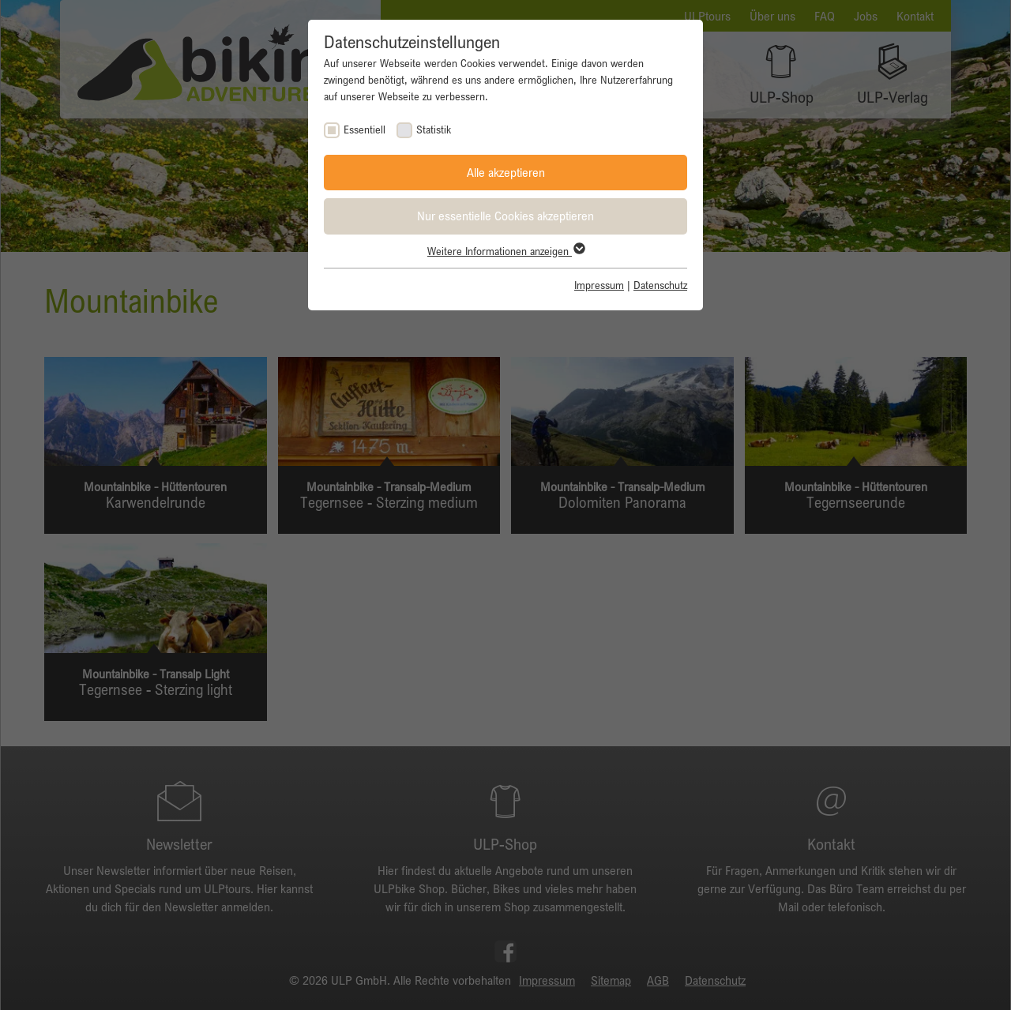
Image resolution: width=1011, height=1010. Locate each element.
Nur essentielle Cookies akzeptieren (505, 215)
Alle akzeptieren (506, 172)
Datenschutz (660, 285)
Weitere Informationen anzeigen (505, 251)
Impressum (599, 285)
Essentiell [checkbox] (364, 129)
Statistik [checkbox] (433, 129)
